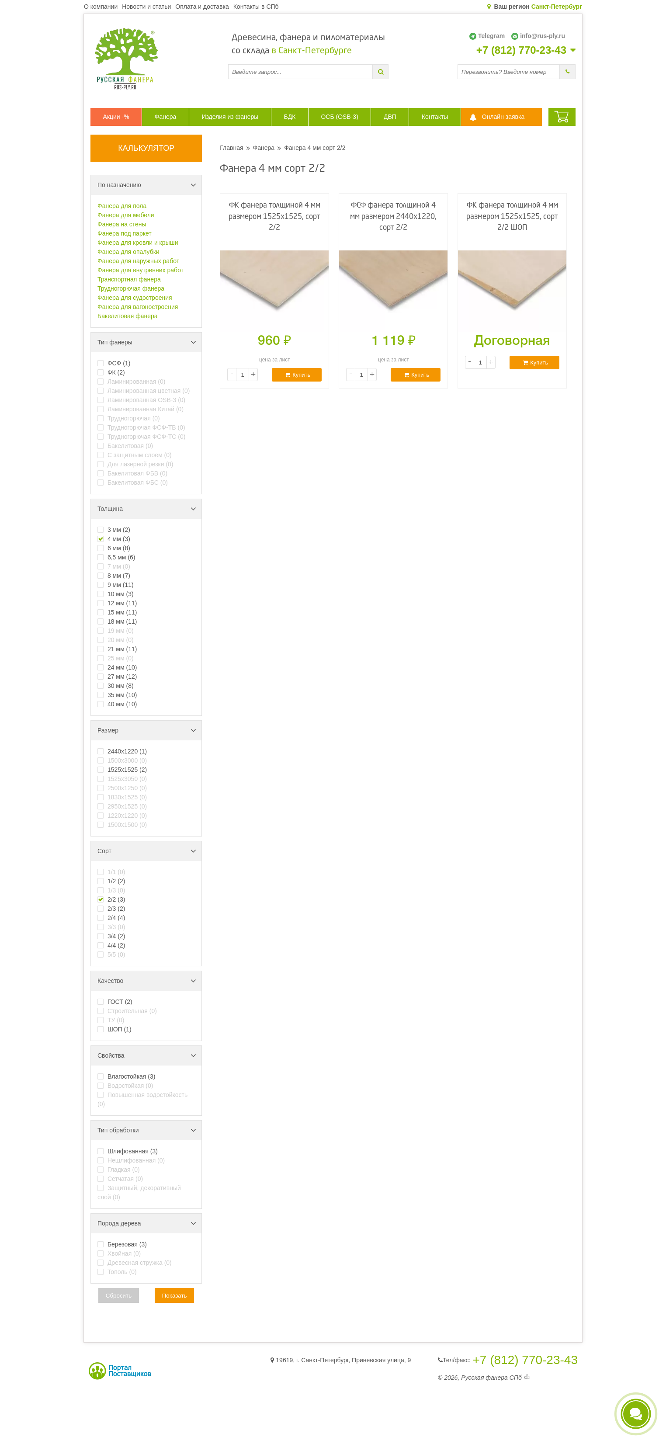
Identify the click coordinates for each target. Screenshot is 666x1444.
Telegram (487, 36)
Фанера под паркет (124, 233)
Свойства (146, 1055)
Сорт (146, 851)
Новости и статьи (146, 6)
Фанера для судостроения (134, 297)
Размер (146, 730)
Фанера (166, 116)
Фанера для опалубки (128, 251)
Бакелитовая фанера (127, 315)
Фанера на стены (121, 224)
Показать (174, 1295)
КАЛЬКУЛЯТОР (146, 148)
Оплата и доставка (202, 6)
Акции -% (116, 116)
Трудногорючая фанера (130, 288)
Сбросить (119, 1295)
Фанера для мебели (125, 215)
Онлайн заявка (503, 116)
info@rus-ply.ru (538, 36)
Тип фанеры (146, 342)
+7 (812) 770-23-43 (521, 50)
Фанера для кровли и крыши (137, 242)
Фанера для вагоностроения (137, 306)
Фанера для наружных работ (138, 260)
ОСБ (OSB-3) (339, 116)
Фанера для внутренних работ (140, 270)
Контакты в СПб (256, 6)
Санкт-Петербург (556, 6)
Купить (297, 374)
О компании (101, 6)
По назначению (146, 184)
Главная (231, 147)
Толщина (146, 508)
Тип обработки (146, 1130)
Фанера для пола (121, 205)
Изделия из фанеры (229, 116)
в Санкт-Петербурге (311, 51)
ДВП (390, 116)
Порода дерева (146, 1223)
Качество (146, 980)
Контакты (435, 116)
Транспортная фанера (129, 279)
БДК (289, 116)
